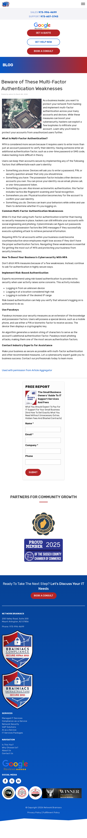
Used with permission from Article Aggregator (27, 370)
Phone (29, 456)
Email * (29, 434)
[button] (83, 4)
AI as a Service (9, 730)
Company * (31, 445)
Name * (29, 423)
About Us (6, 750)
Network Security (10, 724)
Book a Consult (43, 51)
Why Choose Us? (10, 747)
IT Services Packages (12, 733)
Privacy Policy (34, 812)
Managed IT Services (12, 718)
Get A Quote (43, 32)
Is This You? (8, 744)
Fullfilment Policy (51, 812)
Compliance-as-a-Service (14, 721)
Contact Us (7, 753)
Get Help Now (43, 42)
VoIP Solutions (9, 727)
